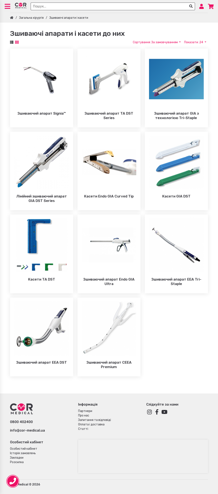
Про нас (83, 415)
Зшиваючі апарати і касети (68, 18)
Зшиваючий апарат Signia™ (41, 113)
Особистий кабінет (23, 449)
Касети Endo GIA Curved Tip (109, 196)
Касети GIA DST (176, 196)
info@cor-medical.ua (27, 430)
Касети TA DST (41, 279)
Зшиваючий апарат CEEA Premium (109, 364)
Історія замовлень (23, 453)
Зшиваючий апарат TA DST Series (109, 115)
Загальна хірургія (31, 18)
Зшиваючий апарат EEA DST (41, 362)
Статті (83, 429)
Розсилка (17, 462)
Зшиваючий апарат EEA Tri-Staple (176, 281)
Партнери (85, 411)
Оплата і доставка (91, 424)
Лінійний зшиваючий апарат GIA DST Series (41, 198)
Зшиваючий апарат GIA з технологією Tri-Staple (176, 115)
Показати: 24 (194, 42)
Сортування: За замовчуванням (155, 42)
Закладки (16, 457)
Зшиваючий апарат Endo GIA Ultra (109, 281)
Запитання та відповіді (94, 420)
